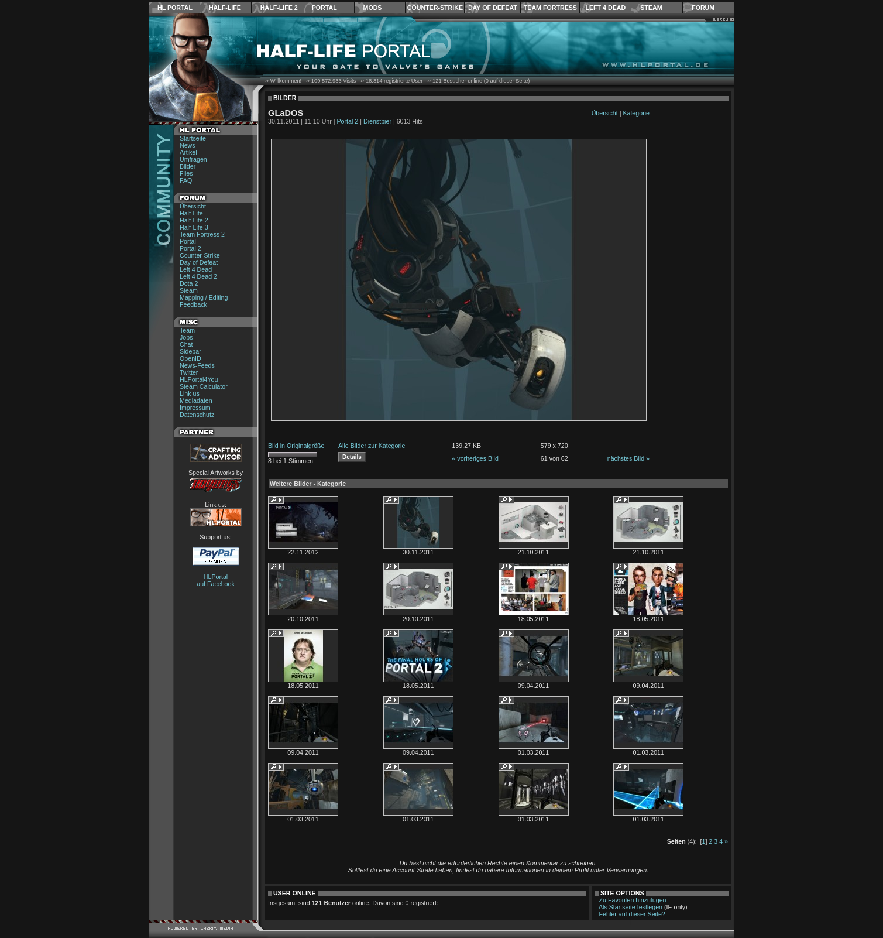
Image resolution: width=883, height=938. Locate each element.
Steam (651, 7)
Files (186, 173)
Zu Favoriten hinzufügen (632, 899)
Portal (324, 7)
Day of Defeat (492, 7)
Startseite (193, 138)
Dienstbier (377, 121)
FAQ (186, 180)
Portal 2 (190, 248)
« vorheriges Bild (475, 458)
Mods (372, 7)
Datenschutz (197, 414)
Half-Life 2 (279, 7)
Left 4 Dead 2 (198, 276)
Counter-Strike (435, 7)
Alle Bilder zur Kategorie (371, 445)
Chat (186, 344)
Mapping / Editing (204, 297)
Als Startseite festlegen (630, 906)
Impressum (195, 407)
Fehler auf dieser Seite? (632, 914)
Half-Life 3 (194, 227)
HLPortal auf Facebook (216, 580)
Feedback (193, 304)
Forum (703, 7)
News (187, 145)
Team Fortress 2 (202, 234)
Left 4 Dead (605, 7)
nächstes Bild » (628, 458)
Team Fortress (550, 7)
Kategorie (636, 113)
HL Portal (175, 7)
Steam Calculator (204, 386)
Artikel (188, 152)
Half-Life (225, 7)
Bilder (187, 166)
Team (187, 330)
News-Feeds (197, 365)
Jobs (186, 337)
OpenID (190, 358)
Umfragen (193, 159)
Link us (190, 393)
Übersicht (193, 206)
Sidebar (190, 351)
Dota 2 (189, 283)
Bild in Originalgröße (296, 445)
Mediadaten (196, 400)
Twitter (189, 372)
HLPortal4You (199, 379)
